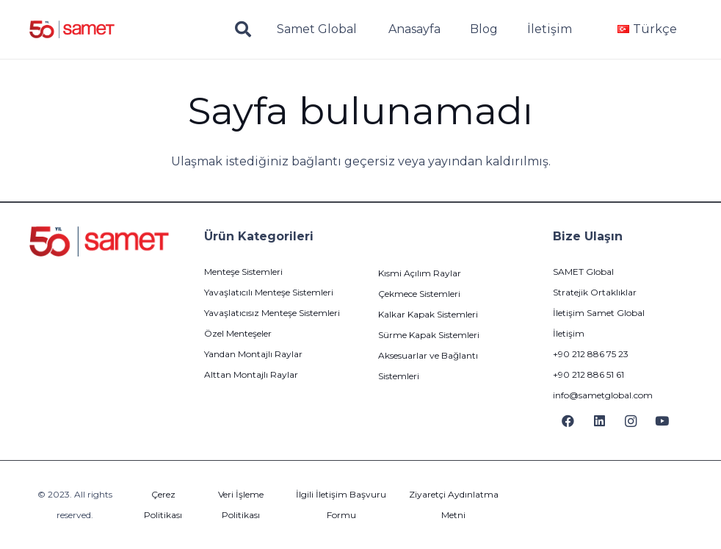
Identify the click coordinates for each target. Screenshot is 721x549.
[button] (243, 29)
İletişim (568, 333)
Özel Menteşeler (238, 333)
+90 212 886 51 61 (588, 374)
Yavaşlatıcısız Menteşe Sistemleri (272, 312)
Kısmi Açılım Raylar (419, 273)
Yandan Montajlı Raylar (253, 353)
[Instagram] (631, 421)
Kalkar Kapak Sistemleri (428, 314)
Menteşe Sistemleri (243, 271)
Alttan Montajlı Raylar (251, 374)
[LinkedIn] (599, 421)
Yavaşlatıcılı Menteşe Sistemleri (268, 292)
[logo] (72, 30)
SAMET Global (583, 271)
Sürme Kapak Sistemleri (428, 334)
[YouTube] (662, 421)
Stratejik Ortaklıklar (595, 292)
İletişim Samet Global (599, 312)
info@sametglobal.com (603, 395)
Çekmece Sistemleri (419, 293)
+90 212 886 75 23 (590, 353)
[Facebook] (568, 421)
